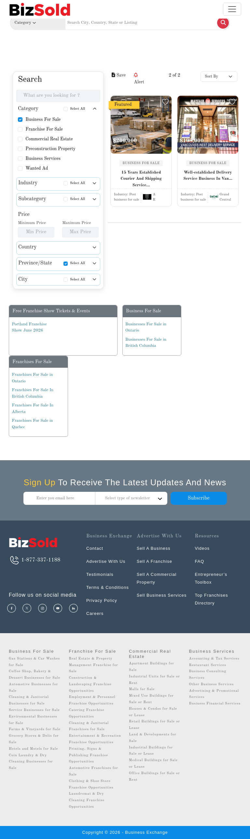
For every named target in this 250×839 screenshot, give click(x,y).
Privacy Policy (101, 600)
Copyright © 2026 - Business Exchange (125, 832)
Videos (202, 548)
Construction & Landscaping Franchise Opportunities (90, 684)
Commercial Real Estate (49, 139)
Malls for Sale (142, 689)
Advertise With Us (105, 561)
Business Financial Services (215, 703)
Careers (95, 613)
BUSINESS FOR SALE (141, 163)
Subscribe (198, 498)
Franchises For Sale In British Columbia (32, 393)
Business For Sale (43, 119)
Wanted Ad (36, 168)
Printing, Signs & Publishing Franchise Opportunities (88, 755)
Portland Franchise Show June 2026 (29, 327)
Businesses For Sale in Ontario (145, 327)
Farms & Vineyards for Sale (35, 729)
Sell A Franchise (154, 561)
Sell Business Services (162, 595)
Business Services (43, 158)
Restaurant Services (208, 665)
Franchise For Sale (44, 129)
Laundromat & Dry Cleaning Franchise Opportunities (86, 800)
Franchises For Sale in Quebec (32, 424)
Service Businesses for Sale (34, 710)
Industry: (125, 194)
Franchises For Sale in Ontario (32, 378)
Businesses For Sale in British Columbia (145, 342)
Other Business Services (211, 684)
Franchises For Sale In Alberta (32, 408)
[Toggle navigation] (232, 9)
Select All (77, 109)
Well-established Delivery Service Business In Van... (207, 175)
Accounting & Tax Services (214, 659)
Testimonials (100, 574)
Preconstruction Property (50, 149)
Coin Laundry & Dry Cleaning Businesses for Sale (31, 762)
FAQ (199, 561)
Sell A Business (154, 548)
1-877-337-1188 (34, 560)
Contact (94, 548)
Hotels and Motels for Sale (33, 749)
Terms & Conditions (107, 587)
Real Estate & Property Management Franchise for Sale (93, 665)
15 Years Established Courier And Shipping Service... (140, 178)
